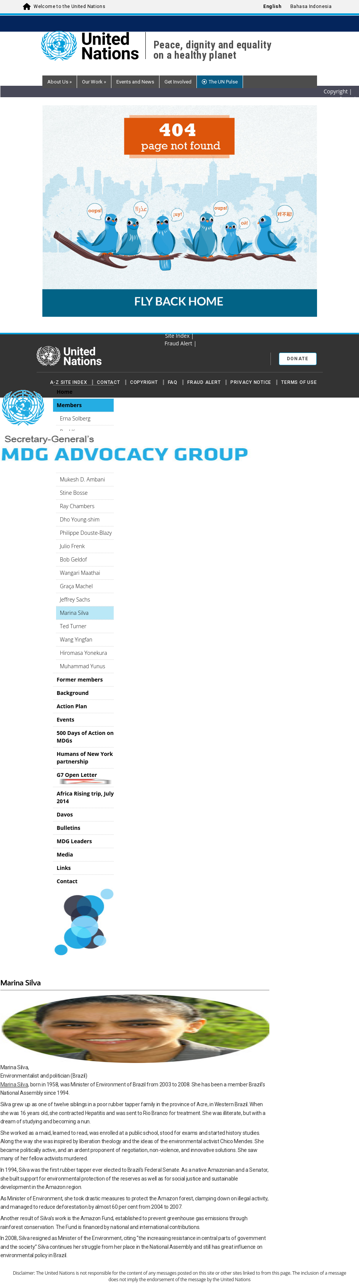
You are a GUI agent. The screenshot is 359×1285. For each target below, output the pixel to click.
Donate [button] (298, 358)
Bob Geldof (73, 559)
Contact (108, 382)
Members (69, 405)
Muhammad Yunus (82, 666)
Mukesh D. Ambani (82, 479)
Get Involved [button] (178, 82)
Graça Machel (76, 586)
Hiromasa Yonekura (83, 652)
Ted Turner (73, 626)
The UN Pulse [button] (223, 82)
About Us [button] (59, 82)
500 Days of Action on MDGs (85, 736)
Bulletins (68, 827)
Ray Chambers (77, 506)
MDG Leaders (74, 841)
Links (64, 867)
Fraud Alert (204, 382)
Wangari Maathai (80, 572)
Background (73, 692)
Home (64, 391)
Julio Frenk (72, 546)
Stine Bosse (74, 492)
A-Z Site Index (68, 382)
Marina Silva (74, 612)
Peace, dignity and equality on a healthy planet (212, 50)
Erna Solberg (75, 418)
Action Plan (72, 706)
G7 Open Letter (85, 777)
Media (65, 854)
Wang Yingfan (76, 639)
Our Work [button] (94, 82)
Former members (80, 679)
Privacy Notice (250, 382)
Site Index (178, 335)
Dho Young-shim (80, 519)
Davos (65, 814)
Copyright (144, 382)
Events (65, 719)
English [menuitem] (272, 6)
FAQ (172, 382)
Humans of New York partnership (85, 757)
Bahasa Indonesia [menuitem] (311, 6)
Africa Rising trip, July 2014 (85, 797)
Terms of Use (299, 382)
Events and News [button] (135, 82)
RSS (178, 328)
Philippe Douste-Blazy (86, 532)
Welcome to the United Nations (69, 6)
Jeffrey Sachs (75, 599)
